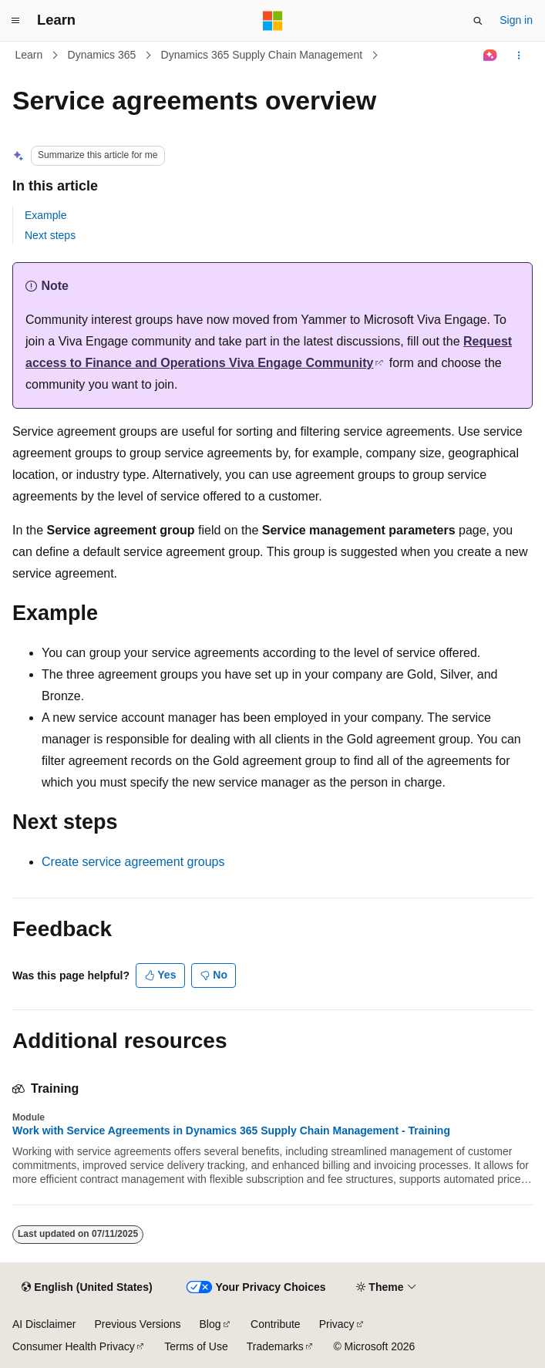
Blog (210, 1324)
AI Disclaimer (44, 1324)
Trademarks (275, 1346)
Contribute (276, 1324)
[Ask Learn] (491, 55)
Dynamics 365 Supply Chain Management (261, 55)
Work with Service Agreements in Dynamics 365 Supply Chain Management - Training (231, 1130)
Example (45, 215)
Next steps (50, 235)
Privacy (337, 1324)
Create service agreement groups (133, 861)
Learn (29, 55)
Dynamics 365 (102, 55)
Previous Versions (137, 1324)
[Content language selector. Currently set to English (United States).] (86, 1287)
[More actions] (519, 55)
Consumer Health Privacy (73, 1346)
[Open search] (478, 21)
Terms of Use (195, 1346)
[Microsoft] (273, 21)
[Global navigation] (15, 21)
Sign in (516, 20)
